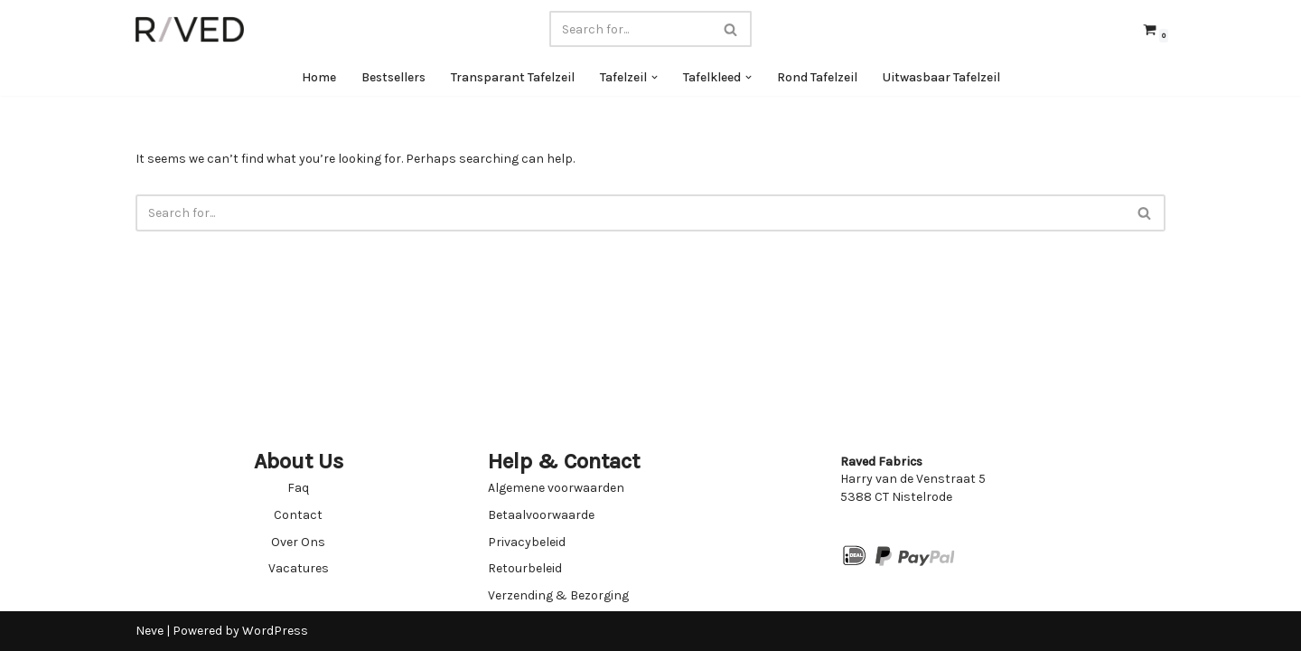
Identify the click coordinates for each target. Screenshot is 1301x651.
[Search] (630, 29)
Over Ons (298, 542)
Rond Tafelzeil (817, 77)
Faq (298, 487)
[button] (654, 77)
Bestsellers (393, 77)
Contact (298, 515)
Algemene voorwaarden (556, 487)
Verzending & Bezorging (558, 595)
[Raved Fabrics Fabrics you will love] (190, 29)
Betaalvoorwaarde (541, 515)
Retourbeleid (525, 568)
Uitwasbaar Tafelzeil (941, 77)
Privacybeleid (527, 542)
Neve (150, 630)
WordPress (275, 630)
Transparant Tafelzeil (513, 77)
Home (319, 77)
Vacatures (298, 568)
